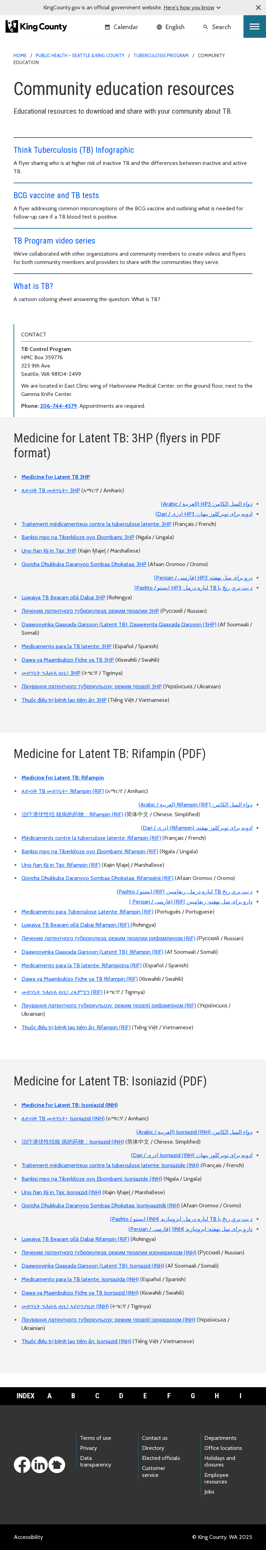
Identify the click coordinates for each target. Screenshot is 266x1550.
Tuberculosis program (161, 55)
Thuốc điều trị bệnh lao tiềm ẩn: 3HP (64, 700)
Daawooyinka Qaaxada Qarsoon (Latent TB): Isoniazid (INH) (92, 1265)
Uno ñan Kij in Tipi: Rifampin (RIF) (60, 865)
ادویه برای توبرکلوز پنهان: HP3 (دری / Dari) (204, 514)
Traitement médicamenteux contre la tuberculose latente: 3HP (96, 524)
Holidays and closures (219, 1461)
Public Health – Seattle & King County (80, 55)
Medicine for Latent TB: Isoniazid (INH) (69, 1105)
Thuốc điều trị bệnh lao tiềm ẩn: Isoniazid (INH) (76, 1341)
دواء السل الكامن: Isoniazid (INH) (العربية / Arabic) (194, 1132)
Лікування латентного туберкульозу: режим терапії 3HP (91, 686)
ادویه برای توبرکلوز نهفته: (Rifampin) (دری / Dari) (196, 828)
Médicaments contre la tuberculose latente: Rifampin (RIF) (91, 838)
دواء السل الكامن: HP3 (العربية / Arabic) (206, 504)
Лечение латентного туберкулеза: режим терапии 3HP (90, 611)
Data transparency (95, 1461)
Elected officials (161, 1458)
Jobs (209, 1491)
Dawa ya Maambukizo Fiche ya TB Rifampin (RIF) (79, 979)
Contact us (155, 1438)
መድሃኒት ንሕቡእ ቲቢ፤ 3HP (50, 673)
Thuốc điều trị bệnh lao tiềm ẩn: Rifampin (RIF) (76, 1027)
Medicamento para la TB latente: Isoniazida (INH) (80, 1279)
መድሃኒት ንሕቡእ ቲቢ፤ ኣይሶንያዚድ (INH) (65, 1306)
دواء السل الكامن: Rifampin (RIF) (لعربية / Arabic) (195, 804)
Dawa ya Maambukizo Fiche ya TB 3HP (67, 660)
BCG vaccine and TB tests (56, 195)
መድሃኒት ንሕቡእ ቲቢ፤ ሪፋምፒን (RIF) (62, 992)
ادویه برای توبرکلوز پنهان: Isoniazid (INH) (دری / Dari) (191, 1155)
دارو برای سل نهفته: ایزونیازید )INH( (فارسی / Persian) (190, 1229)
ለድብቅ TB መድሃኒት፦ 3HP (50, 490)
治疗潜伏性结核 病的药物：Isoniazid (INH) (72, 1141)
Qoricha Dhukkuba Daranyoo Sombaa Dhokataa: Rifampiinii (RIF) (97, 878)
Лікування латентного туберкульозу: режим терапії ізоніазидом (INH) (108, 1319)
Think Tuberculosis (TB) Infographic (74, 150)
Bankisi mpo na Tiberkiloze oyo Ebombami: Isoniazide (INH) (91, 1178)
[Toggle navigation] (254, 26)
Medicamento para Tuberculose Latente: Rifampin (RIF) (87, 911)
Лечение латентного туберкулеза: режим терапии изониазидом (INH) (108, 1252)
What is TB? (33, 286)
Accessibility (28, 1537)
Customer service (153, 1471)
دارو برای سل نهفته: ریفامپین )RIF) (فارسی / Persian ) (190, 901)
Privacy (88, 1448)
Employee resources (216, 1478)
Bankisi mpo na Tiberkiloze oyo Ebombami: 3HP (77, 537)
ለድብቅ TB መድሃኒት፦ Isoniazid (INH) (63, 1118)
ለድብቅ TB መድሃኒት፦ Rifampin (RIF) (62, 791)
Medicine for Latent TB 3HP (55, 477)
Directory (153, 1448)
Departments (220, 1438)
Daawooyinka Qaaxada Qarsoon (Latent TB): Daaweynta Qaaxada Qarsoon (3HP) (118, 624)
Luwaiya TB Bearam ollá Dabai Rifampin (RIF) (76, 925)
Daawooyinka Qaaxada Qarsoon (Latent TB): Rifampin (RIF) (92, 952)
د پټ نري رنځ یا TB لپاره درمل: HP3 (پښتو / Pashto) (193, 587)
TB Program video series (54, 241)
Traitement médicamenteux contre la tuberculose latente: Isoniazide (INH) (110, 1165)
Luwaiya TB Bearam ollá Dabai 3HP (63, 597)
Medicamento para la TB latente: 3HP (66, 646)
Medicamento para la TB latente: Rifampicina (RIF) (81, 965)
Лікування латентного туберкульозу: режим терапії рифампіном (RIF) (108, 1005)
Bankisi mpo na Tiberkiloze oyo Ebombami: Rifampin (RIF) (89, 851)
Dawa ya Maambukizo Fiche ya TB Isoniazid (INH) (80, 1292)
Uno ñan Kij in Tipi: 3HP (49, 550)
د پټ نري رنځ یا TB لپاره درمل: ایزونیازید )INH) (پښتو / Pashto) (181, 1219)
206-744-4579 (58, 406)
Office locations (223, 1448)
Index (26, 1396)
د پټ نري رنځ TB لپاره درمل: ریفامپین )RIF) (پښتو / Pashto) (184, 891)
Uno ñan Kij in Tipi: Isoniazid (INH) (61, 1192)
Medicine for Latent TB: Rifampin (62, 777)
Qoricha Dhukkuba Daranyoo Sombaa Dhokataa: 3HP (84, 564)
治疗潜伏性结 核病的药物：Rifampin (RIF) (72, 814)
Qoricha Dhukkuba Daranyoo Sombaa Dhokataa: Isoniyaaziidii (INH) (100, 1205)
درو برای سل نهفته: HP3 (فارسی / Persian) (203, 577)
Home (20, 55)
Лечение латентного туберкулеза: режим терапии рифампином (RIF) (108, 938)
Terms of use (95, 1438)
